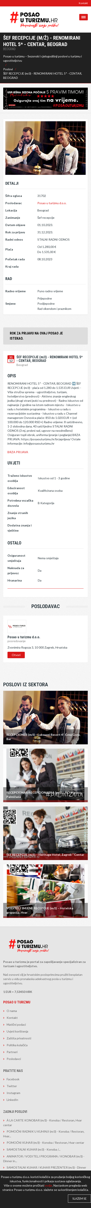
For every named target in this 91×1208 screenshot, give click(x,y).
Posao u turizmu (16, 1002)
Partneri (12, 1052)
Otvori (16, 655)
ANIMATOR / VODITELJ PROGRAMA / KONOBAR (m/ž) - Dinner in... (43, 1158)
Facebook (13, 1079)
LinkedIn (12, 1100)
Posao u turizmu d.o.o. (51, 203)
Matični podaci (16, 1024)
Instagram (13, 1093)
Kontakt (83, 3)
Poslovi (8, 69)
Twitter (12, 1086)
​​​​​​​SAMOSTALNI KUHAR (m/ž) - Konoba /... (33, 1149)
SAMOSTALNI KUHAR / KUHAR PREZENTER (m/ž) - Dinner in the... (44, 1170)
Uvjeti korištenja (17, 1031)
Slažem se (79, 1198)
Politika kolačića (17, 1045)
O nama (12, 1011)
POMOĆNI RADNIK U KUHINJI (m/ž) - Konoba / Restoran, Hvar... (43, 1134)
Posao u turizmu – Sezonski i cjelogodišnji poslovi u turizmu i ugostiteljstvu (42, 58)
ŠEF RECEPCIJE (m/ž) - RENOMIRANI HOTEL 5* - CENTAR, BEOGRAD (42, 75)
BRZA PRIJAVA (17, 452)
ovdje (48, 1185)
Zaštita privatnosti (19, 1038)
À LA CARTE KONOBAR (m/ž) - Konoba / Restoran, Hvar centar (42, 1122)
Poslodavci (14, 1059)
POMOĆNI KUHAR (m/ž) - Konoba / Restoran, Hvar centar (45, 1142)
